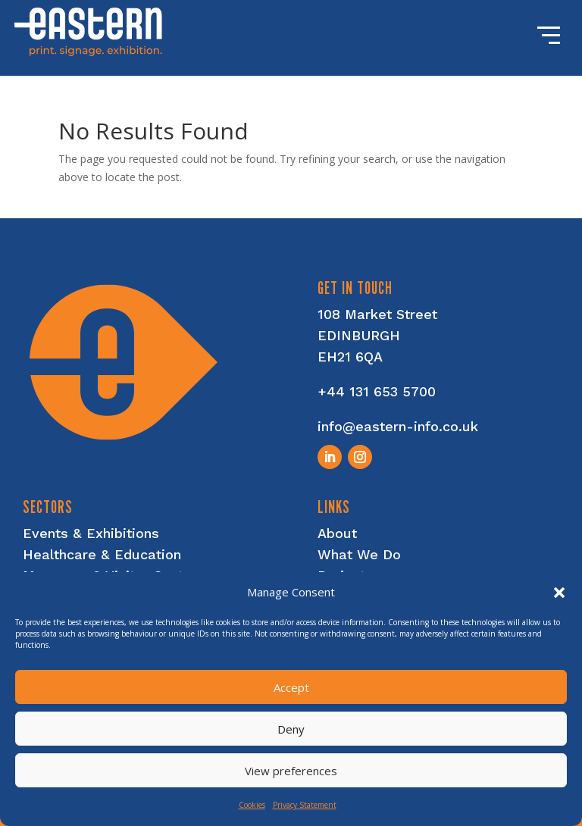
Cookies (252, 804)
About (337, 533)
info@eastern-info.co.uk (398, 426)
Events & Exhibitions (91, 533)
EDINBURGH (359, 335)
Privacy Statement (304, 804)
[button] (559, 592)
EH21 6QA (350, 357)
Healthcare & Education (102, 554)
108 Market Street (377, 314)
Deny (291, 729)
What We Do (359, 554)
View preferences (291, 770)
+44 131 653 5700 (377, 391)
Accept (291, 687)
